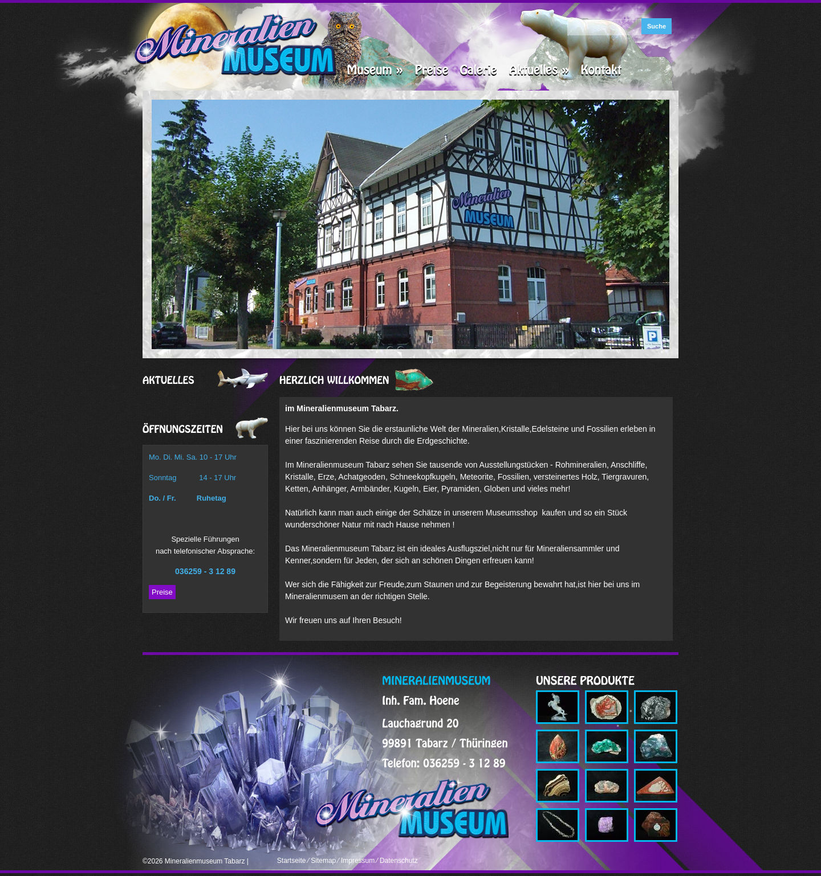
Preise (162, 592)
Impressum (358, 861)
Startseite (291, 861)
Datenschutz (399, 861)
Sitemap (323, 861)
